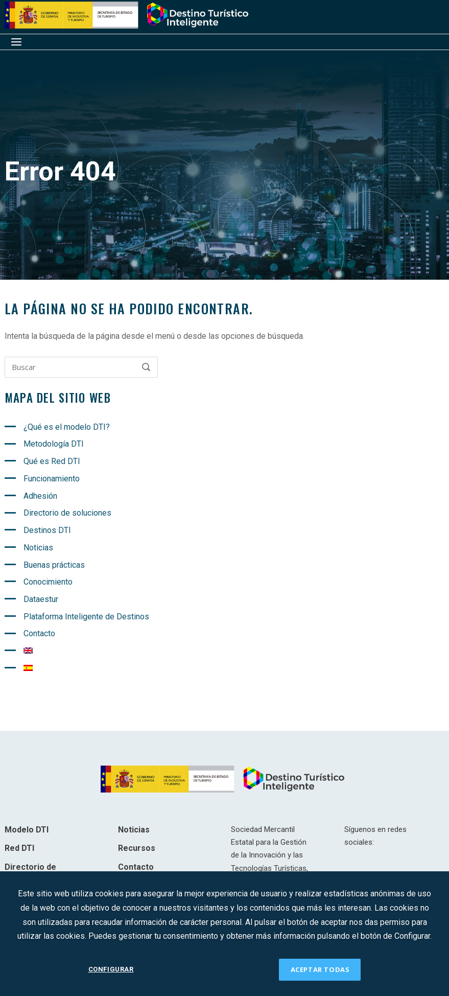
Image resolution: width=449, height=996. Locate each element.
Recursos (136, 848)
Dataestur (40, 599)
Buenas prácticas (54, 565)
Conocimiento (48, 582)
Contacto (39, 633)
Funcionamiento (51, 478)
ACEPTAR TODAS (320, 969)
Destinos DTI (47, 530)
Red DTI (19, 848)
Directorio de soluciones (67, 513)
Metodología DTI (53, 444)
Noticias (38, 547)
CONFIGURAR (111, 969)
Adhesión (40, 496)
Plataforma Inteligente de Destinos (86, 616)
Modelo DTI (27, 830)
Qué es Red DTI (51, 461)
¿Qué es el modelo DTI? (66, 427)
